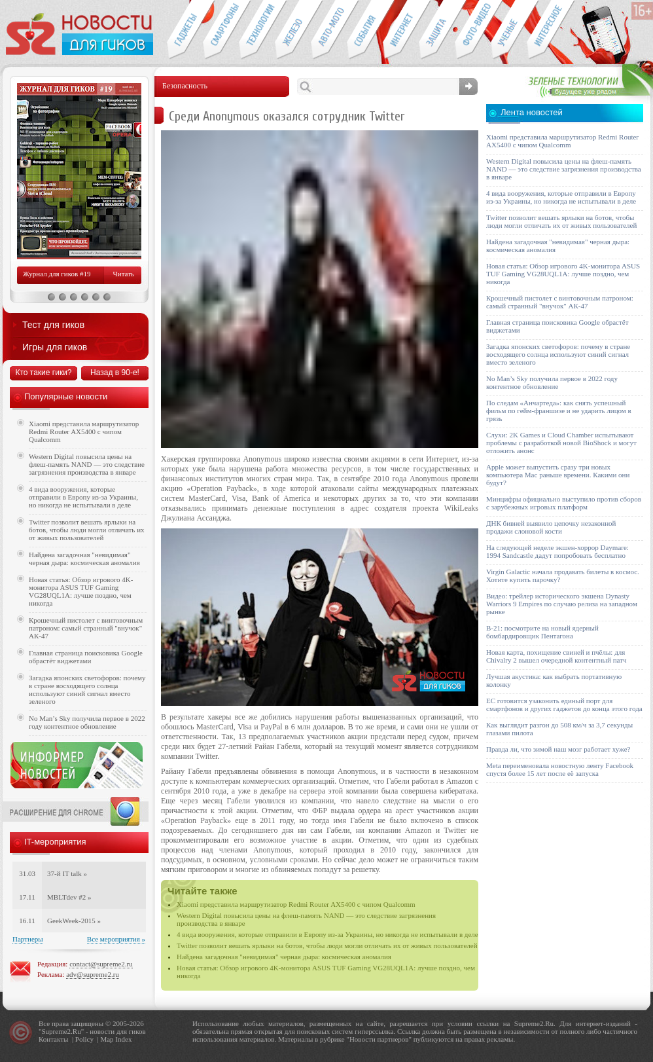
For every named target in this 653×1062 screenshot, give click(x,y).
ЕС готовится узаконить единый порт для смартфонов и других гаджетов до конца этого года (564, 704)
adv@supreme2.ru (92, 974)
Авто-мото (329, 30)
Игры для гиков (54, 347)
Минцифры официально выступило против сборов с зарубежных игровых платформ (563, 503)
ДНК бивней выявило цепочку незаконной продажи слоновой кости (551, 527)
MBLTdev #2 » (69, 897)
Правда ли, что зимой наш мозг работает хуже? (558, 749)
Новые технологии (257, 30)
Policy (84, 1039)
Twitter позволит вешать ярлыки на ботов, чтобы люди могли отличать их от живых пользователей (327, 945)
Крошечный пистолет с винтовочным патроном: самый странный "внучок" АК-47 (86, 628)
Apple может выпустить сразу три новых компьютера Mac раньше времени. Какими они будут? (557, 474)
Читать (123, 274)
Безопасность (437, 30)
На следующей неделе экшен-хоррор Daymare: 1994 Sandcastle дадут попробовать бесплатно (557, 551)
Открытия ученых (509, 30)
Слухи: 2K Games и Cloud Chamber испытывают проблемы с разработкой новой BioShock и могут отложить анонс (561, 442)
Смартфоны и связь (221, 30)
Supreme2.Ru (61, 1031)
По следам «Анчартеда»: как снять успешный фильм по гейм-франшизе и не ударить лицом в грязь (558, 410)
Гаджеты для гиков (184, 30)
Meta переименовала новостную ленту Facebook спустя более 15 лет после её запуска (559, 769)
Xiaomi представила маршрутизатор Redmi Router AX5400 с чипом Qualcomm (296, 904)
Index (123, 1039)
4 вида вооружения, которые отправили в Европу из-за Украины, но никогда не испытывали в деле (327, 934)
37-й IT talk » (67, 873)
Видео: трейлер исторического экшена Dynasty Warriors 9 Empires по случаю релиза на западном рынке (561, 603)
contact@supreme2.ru (101, 964)
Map (106, 1039)
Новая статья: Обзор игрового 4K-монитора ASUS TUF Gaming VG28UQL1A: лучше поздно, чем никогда (81, 591)
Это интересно (551, 30)
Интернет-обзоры (401, 30)
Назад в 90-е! (114, 372)
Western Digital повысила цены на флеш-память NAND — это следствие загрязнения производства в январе (87, 464)
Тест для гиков (53, 325)
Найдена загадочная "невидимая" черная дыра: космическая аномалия (284, 957)
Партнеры (27, 939)
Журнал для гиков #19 (56, 274)
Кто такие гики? (43, 372)
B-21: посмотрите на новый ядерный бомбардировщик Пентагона (542, 632)
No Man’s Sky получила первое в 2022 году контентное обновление (87, 722)
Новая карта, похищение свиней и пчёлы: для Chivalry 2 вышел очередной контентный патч (556, 656)
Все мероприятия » (116, 939)
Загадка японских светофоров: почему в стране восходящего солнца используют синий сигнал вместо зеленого (87, 689)
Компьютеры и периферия (293, 30)
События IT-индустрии (365, 30)
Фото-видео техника (473, 30)
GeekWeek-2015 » (74, 921)
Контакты (53, 1039)
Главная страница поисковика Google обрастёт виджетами (86, 657)
